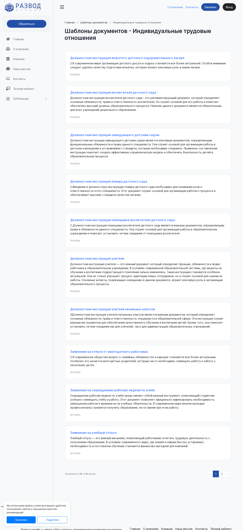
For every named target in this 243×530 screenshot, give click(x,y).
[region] (26, 272)
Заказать (210, 7)
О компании (175, 7)
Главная (70, 22)
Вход (229, 7)
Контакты (192, 7)
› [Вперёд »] (227, 474)
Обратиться (27, 23)
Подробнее (52, 519)
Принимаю (21, 519)
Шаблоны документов (93, 22)
